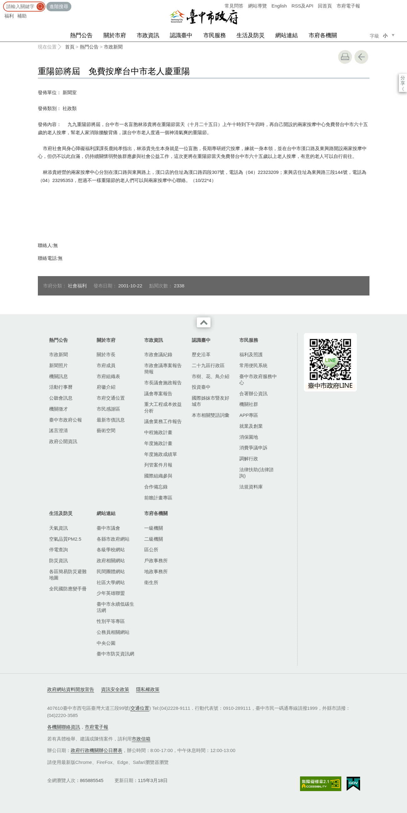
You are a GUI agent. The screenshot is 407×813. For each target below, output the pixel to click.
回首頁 (325, 5)
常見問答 (234, 5)
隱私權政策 (148, 689)
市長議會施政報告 (163, 382)
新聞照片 (58, 365)
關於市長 (106, 354)
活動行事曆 (61, 387)
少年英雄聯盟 (111, 593)
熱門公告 (81, 35)
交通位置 (139, 708)
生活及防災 (251, 35)
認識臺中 (181, 35)
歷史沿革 (201, 354)
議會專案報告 (158, 393)
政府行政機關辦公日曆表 (96, 750)
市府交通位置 (111, 398)
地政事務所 (156, 571)
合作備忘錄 (156, 486)
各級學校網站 (111, 549)
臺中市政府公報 (65, 419)
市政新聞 (113, 46)
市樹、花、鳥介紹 (210, 376)
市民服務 (214, 35)
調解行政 (248, 458)
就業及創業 (251, 426)
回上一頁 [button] (361, 57)
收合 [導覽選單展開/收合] (204, 322)
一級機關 (153, 528)
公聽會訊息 (61, 398)
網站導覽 (257, 5)
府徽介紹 (106, 387)
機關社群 (248, 404)
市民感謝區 (108, 409)
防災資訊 (58, 560)
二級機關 (153, 539)
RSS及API (302, 5)
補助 (22, 15)
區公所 (151, 549)
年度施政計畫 (158, 443)
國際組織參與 (158, 475)
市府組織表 (108, 376)
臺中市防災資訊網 (115, 653)
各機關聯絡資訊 (63, 727)
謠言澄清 (58, 430)
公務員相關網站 (113, 632)
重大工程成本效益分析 (163, 407)
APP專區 (248, 415)
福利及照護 (251, 354)
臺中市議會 (108, 528)
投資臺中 (201, 387)
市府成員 (106, 365)
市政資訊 (148, 35)
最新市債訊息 (111, 419)
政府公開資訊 (63, 441)
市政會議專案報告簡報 (163, 368)
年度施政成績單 (160, 454)
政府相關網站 (111, 560)
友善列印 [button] (345, 57)
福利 (9, 15)
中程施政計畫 (158, 432)
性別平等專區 (111, 621)
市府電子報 (348, 5)
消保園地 (248, 437)
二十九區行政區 (208, 365)
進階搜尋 (58, 6)
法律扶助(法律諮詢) (256, 472)
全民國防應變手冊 (68, 588)
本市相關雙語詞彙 (210, 415)
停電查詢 (58, 549)
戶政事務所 (156, 560)
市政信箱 (141, 738)
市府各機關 (323, 35)
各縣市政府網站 (113, 539)
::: (2, 3)
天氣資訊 (58, 528)
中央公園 (106, 643)
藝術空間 (106, 430)
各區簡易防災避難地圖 (68, 574)
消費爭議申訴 (253, 447)
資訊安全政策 (115, 689)
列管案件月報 (158, 464)
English (279, 5)
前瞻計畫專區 (158, 497)
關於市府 (115, 35)
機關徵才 (58, 409)
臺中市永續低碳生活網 (115, 607)
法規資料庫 (251, 486)
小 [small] (385, 35)
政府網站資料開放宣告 (70, 689)
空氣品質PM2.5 (65, 539)
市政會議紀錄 (158, 354)
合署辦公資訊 (253, 393)
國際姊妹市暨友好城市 (210, 401)
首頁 (69, 46)
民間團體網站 (111, 571)
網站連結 (286, 35)
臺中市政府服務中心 (258, 379)
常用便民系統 (253, 365)
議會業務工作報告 (163, 421)
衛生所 (151, 582)
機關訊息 (58, 376)
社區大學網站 (111, 582)
